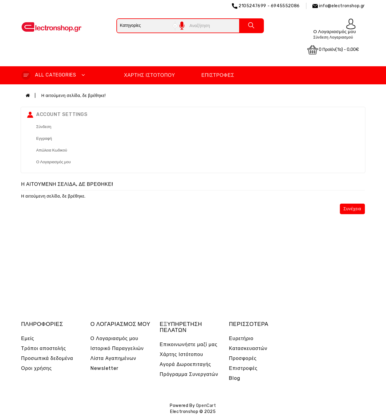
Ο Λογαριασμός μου (53, 162)
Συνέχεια (352, 208)
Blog (234, 378)
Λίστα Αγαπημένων (113, 358)
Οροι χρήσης (36, 368)
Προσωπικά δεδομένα (47, 358)
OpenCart (206, 405)
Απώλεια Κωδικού (51, 150)
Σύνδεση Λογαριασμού (333, 37)
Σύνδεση (43, 126)
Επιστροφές (217, 75)
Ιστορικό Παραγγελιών (117, 348)
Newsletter (104, 368)
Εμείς (27, 338)
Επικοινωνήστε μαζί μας (189, 344)
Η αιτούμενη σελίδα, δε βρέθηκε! (73, 95)
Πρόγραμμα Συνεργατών (189, 374)
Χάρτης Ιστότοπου (149, 75)
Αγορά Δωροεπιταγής (185, 364)
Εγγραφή (44, 138)
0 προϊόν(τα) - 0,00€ (333, 50)
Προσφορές (243, 358)
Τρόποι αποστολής (43, 348)
